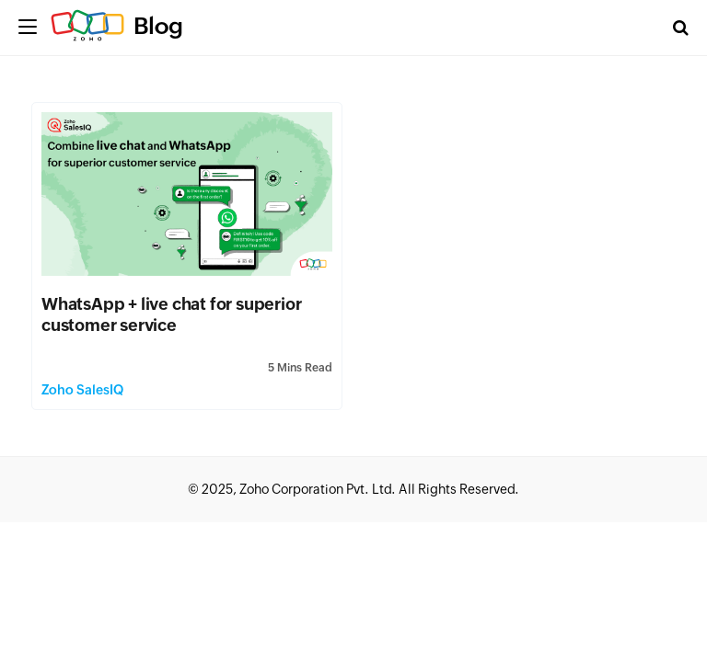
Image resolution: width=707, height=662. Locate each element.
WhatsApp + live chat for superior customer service (171, 314)
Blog (158, 26)
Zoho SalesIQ (82, 389)
